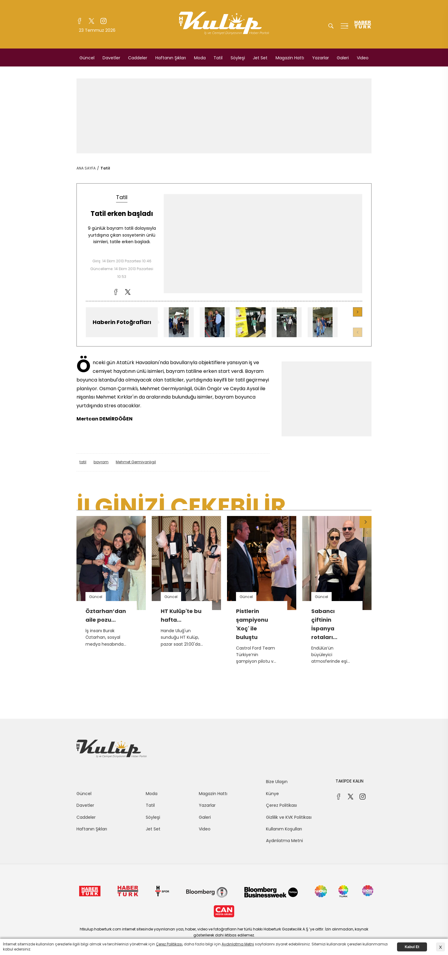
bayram (101, 461)
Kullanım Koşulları (284, 829)
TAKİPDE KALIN (349, 781)
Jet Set (260, 58)
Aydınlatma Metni (284, 841)
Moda (200, 58)
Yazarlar (320, 58)
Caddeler (137, 58)
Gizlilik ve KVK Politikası (289, 817)
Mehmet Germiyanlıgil (136, 461)
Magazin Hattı (290, 58)
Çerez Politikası (281, 805)
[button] (357, 312)
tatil (82, 461)
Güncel (86, 58)
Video (363, 58)
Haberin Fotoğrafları (122, 322)
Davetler (111, 58)
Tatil (218, 58)
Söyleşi (238, 58)
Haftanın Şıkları (170, 58)
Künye (272, 794)
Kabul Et (412, 947)
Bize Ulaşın (277, 782)
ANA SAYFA (86, 168)
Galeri (343, 58)
